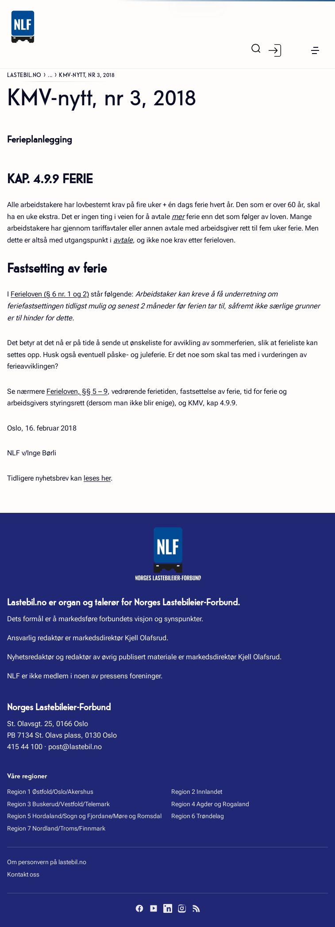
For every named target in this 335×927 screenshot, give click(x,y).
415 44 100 (24, 746)
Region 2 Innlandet (196, 791)
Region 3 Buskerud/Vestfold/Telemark (58, 804)
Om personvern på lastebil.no (46, 861)
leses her (97, 478)
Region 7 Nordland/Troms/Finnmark (56, 828)
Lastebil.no (24, 74)
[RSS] (196, 908)
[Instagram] (181, 908)
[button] (315, 50)
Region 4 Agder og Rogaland (210, 804)
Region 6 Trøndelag (197, 815)
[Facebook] (139, 908)
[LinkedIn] (167, 908)
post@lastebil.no (75, 746)
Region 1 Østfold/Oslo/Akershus (50, 791)
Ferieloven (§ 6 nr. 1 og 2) (50, 294)
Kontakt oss (23, 874)
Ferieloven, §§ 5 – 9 (77, 391)
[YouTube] (153, 908)
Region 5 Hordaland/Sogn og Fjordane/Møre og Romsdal (84, 815)
